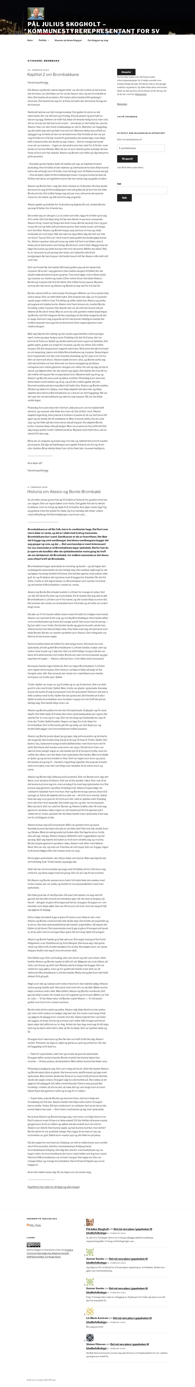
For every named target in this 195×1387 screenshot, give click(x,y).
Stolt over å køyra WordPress (41, 1380)
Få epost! (127, 158)
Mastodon (122, 104)
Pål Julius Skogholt (97, 1229)
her (46, 82)
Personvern (141, 94)
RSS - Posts (34, 1225)
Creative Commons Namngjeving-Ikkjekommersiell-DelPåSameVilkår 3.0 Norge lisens (50, 1253)
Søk (119, 183)
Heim (30, 40)
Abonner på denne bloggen (68, 40)
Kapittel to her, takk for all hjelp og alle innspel (53, 1186)
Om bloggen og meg (98, 40)
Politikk (44, 40)
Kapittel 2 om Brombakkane (53, 74)
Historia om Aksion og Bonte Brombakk (64, 491)
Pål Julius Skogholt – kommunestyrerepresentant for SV (94, 27)
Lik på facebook (127, 117)
